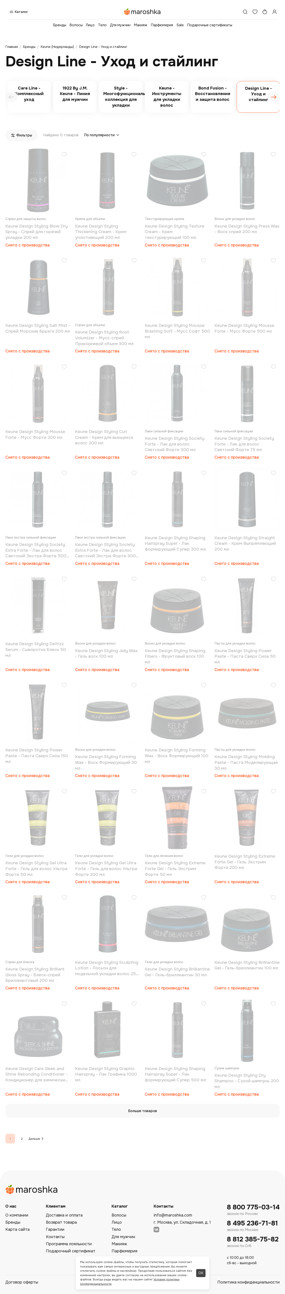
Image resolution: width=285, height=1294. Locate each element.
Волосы (76, 25)
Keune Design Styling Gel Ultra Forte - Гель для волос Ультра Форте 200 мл (106, 868)
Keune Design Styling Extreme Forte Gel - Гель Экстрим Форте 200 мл (244, 862)
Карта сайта (17, 1229)
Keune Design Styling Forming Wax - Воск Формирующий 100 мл (176, 755)
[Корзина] (264, 11)
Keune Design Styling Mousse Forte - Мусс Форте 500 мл (244, 328)
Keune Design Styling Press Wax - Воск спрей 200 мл (246, 229)
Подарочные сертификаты (209, 25)
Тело (102, 25)
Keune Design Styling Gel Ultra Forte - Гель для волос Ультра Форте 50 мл (36, 868)
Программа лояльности (69, 1243)
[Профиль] (274, 11)
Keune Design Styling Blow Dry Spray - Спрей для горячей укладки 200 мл (36, 232)
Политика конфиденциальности (248, 1282)
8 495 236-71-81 (252, 1223)
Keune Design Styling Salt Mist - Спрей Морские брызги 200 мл (37, 328)
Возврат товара (61, 1222)
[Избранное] (255, 11)
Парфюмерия (162, 25)
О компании (16, 1215)
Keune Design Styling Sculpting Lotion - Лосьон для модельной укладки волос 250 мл (107, 968)
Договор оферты (21, 1282)
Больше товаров (142, 1111)
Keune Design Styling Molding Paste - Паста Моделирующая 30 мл (246, 762)
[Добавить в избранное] (64, 155)
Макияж (140, 25)
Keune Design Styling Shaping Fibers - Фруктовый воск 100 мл (175, 656)
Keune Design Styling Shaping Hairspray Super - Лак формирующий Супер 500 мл (175, 1074)
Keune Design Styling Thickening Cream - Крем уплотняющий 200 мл (100, 232)
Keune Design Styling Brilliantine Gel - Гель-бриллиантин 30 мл (177, 972)
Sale (180, 25)
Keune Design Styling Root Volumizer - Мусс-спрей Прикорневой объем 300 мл (104, 338)
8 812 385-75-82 (253, 1239)
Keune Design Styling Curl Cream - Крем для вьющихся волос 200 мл (104, 437)
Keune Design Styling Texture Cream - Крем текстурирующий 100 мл (174, 232)
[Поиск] (245, 11)
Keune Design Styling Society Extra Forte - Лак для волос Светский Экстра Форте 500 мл (35, 550)
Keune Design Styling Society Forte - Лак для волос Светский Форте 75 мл (244, 444)
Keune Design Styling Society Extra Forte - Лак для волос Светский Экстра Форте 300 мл (105, 550)
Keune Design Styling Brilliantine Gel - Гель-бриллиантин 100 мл (247, 965)
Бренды (59, 25)
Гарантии (55, 1229)
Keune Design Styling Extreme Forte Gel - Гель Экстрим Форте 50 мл (175, 868)
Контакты (55, 1236)
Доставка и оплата (64, 1215)
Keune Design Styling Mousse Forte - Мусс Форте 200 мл (35, 434)
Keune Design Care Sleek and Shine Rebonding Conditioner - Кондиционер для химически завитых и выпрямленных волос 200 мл (36, 1074)
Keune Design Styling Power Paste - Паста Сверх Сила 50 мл (245, 656)
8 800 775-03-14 (253, 1207)
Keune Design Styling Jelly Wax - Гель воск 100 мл (106, 653)
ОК (200, 1273)
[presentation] (11, 97)
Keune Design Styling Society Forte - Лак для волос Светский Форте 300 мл (174, 444)
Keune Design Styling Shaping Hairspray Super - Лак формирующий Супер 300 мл (175, 543)
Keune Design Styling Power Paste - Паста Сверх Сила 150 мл (36, 755)
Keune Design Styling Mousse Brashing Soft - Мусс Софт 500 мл (177, 331)
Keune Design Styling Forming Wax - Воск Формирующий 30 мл (106, 762)
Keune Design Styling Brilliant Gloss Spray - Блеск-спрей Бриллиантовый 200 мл (35, 974)
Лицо (90, 25)
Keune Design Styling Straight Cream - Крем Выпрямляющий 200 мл (245, 543)
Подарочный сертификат (70, 1251)
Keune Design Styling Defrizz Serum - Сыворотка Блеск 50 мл (35, 649)
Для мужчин (120, 25)
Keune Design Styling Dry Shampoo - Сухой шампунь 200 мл (246, 1081)
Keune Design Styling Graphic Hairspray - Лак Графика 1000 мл (106, 1074)
